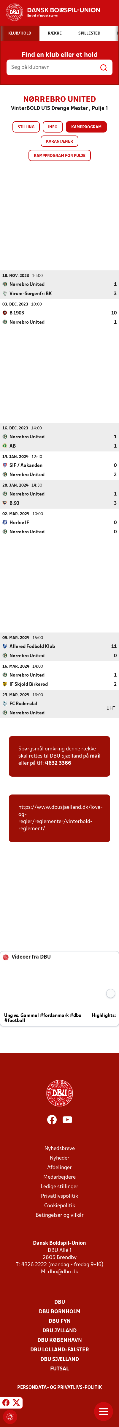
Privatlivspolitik (59, 1196)
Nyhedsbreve (60, 1148)
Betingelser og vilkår (60, 1215)
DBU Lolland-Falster (59, 1349)
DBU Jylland (59, 1330)
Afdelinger (59, 1167)
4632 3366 (58, 763)
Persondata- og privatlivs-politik (59, 1387)
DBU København (59, 1340)
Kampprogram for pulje (59, 156)
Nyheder (59, 1157)
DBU (59, 1302)
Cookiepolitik (59, 1205)
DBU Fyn (60, 1321)
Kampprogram (86, 127)
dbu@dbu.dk (63, 1271)
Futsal (59, 1368)
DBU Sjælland (59, 1359)
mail (95, 755)
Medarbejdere (59, 1177)
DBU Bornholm (59, 1311)
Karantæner (59, 142)
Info (53, 127)
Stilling (26, 127)
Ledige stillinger (59, 1186)
